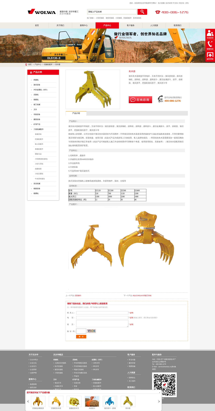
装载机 (36, 100)
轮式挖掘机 (59, 366)
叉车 (35, 109)
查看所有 (38, 134)
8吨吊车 (96, 366)
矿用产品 (37, 124)
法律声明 (33, 373)
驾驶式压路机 (79, 370)
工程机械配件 (38, 129)
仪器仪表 (77, 383)
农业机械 (37, 184)
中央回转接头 (40, 179)
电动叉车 (58, 383)
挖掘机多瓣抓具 (38, 408)
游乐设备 (37, 85)
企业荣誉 (33, 370)
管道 (75, 386)
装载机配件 (39, 149)
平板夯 (76, 376)
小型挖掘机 (52, 12)
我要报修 (132, 366)
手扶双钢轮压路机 (80, 366)
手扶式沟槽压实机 (80, 373)
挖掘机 (36, 80)
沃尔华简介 (34, 360)
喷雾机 (36, 193)
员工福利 (132, 381)
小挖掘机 (118, 18)
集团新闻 (33, 384)
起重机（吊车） (97, 360)
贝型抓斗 (78, 296)
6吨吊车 (96, 370)
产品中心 (107, 25)
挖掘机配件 (127, 18)
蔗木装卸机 (137, 18)
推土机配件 (39, 144)
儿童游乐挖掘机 (60, 363)
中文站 (175, 3)
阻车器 (76, 389)
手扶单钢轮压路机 (80, 363)
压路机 (36, 95)
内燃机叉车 (59, 386)
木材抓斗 (92, 408)
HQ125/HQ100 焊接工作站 (142, 296)
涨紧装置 (38, 169)
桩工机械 (37, 105)
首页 (37, 25)
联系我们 (177, 25)
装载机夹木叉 (74, 408)
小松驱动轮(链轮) (41, 159)
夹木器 (57, 64)
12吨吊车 (96, 363)
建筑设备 (37, 119)
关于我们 (60, 25)
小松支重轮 (39, 174)
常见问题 (132, 360)
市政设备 (37, 114)
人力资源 (154, 25)
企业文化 (33, 363)
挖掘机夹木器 (56, 408)
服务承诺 (132, 363)
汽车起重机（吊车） (41, 90)
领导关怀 (33, 387)
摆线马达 (38, 154)
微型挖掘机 (110, 18)
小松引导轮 (39, 164)
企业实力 (33, 366)
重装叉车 (58, 389)
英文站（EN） (184, 3)
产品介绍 (76, 113)
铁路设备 (37, 189)
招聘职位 (132, 378)
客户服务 (131, 25)
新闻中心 (84, 25)
